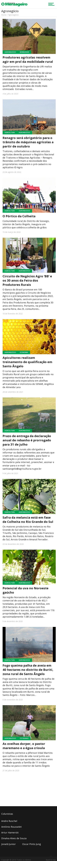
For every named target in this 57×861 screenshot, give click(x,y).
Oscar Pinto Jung (31, 844)
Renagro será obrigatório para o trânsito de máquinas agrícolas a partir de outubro (28, 142)
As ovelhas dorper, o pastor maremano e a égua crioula (24, 746)
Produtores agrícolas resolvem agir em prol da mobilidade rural (28, 59)
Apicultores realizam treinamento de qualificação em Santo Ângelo (27, 361)
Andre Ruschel (9, 820)
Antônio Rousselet (11, 826)
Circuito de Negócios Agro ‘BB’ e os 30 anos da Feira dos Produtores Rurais (27, 280)
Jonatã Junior (8, 844)
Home (3, 15)
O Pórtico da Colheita (19, 216)
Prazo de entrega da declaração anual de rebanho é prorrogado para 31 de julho (27, 440)
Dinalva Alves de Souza (13, 838)
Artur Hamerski (10, 832)
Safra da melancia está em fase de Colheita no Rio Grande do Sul (28, 519)
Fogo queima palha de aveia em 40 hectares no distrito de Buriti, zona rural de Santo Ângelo (28, 669)
